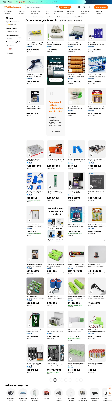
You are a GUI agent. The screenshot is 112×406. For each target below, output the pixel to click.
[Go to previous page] (51, 380)
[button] (57, 7)
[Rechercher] (65, 7)
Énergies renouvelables (39, 17)
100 (77, 380)
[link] (109, 388)
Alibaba (28, 17)
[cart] (84, 7)
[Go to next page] (81, 380)
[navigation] (14, 198)
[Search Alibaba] (40, 7)
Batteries (52, 17)
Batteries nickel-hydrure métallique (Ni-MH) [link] (70, 17)
